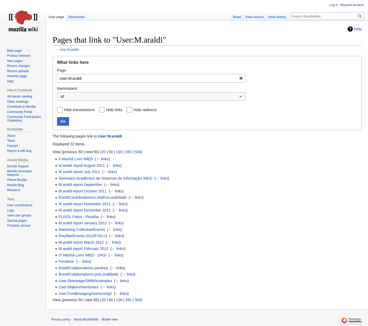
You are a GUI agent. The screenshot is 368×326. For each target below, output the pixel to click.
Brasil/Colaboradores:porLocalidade (88, 274)
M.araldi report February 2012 (83, 249)
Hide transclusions (79, 110)
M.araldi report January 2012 (83, 223)
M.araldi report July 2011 (79, 172)
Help (358, 29)
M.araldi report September (80, 184)
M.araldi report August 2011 (82, 165)
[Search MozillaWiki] (327, 16)
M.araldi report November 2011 (85, 204)
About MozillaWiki (85, 319)
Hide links (114, 110)
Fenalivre (66, 261)
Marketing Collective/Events (82, 229)
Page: (62, 70)
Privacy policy (60, 319)
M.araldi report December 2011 (85, 210)
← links (102, 159)
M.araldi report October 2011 (83, 191)
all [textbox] (62, 96)
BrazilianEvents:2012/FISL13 (83, 236)
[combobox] (151, 78)
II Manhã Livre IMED (76, 159)
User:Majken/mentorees (79, 287)
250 (128, 152)
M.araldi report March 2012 (81, 242)
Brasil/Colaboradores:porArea (83, 268)
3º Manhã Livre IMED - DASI (82, 255)
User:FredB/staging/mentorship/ (85, 293)
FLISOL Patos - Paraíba (79, 217)
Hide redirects (145, 110)
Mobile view (109, 319)
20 (103, 152)
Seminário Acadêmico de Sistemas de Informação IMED (105, 178)
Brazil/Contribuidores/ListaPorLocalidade (93, 197)
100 (119, 152)
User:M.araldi (69, 50)
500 (138, 152)
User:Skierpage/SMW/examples (85, 281)
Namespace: (67, 88)
